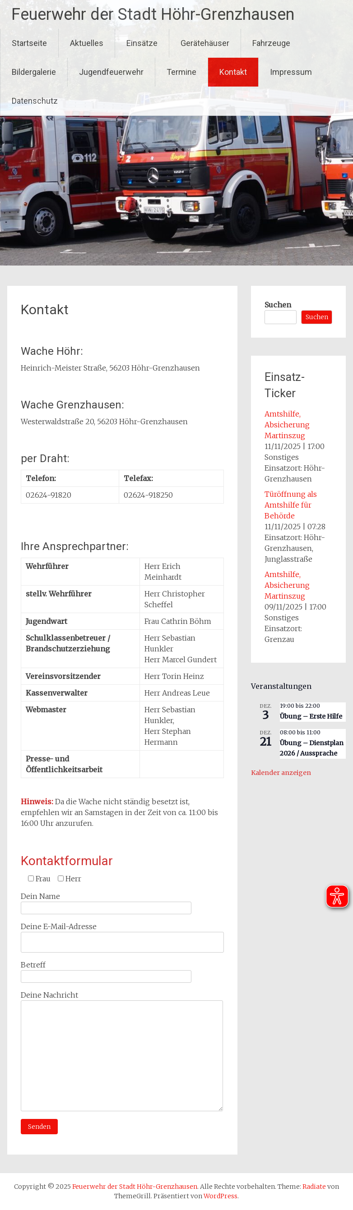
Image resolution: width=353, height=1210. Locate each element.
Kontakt (233, 72)
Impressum (291, 72)
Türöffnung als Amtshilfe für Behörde (291, 505)
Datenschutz (35, 100)
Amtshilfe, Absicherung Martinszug (287, 424)
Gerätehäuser (205, 43)
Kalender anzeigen (281, 773)
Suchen (278, 304)
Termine (181, 72)
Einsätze (142, 43)
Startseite (29, 43)
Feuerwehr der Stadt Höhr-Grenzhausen (152, 14)
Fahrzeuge (271, 43)
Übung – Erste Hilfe (311, 716)
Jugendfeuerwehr (111, 72)
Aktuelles (86, 43)
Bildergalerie (34, 72)
